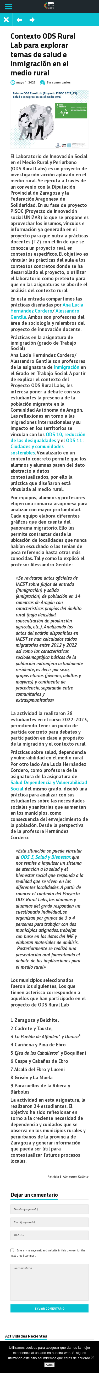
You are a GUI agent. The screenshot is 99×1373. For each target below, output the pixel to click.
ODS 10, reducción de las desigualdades (47, 437)
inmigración (66, 367)
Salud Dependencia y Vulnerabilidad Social (48, 785)
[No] (92, 1357)
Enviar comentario (49, 1308)
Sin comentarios (59, 82)
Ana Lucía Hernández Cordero (46, 308)
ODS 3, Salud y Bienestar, (45, 857)
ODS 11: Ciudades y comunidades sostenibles (47, 446)
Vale (49, 1365)
